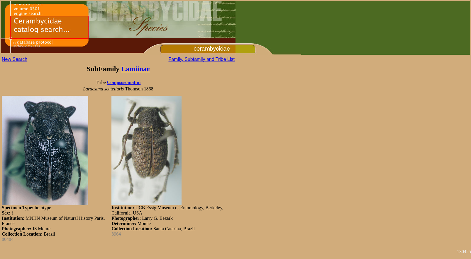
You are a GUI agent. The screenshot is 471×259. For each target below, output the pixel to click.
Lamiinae (135, 69)
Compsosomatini (124, 82)
